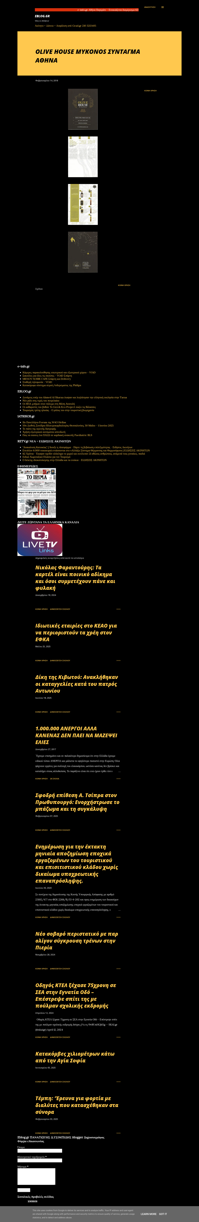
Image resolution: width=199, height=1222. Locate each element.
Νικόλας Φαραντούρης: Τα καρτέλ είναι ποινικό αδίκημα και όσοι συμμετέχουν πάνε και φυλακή (75, 577)
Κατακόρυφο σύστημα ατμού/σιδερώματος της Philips (52, 385)
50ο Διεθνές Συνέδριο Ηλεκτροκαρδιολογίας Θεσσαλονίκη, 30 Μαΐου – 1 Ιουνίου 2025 (68, 425)
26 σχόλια (54, 778)
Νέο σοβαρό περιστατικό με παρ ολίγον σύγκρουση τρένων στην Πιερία (76, 940)
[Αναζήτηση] (149, 7)
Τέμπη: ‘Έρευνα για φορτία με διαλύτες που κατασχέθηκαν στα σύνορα (76, 1105)
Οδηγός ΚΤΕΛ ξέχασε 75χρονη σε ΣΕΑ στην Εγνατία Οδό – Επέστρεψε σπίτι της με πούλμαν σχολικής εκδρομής (75, 995)
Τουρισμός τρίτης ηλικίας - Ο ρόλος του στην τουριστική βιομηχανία (58, 410)
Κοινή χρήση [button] (150, 90)
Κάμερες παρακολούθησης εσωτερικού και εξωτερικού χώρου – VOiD (59, 372)
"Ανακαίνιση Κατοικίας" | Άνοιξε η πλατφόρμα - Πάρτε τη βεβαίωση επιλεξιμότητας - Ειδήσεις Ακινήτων (77, 447)
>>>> (118, 609)
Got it (163, 1214)
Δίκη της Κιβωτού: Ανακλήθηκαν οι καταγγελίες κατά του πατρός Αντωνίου (76, 683)
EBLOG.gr (42, 16)
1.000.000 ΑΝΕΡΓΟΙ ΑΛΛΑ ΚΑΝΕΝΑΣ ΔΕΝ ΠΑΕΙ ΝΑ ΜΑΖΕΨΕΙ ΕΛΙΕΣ (76, 735)
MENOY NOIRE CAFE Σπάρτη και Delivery (47, 378)
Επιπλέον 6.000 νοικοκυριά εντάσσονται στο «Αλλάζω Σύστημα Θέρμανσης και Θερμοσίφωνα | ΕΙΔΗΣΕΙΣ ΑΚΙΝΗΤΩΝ (86, 450)
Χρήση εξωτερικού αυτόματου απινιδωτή (44, 431)
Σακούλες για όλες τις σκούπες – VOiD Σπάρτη (47, 375)
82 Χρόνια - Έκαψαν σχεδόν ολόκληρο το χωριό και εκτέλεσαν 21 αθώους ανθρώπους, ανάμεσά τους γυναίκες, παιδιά (84, 453)
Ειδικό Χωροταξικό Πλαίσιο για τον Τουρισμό (46, 456)
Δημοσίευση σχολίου (60, 609)
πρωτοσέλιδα (33, 519)
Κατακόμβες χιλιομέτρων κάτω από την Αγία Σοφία (75, 1057)
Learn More (149, 1214)
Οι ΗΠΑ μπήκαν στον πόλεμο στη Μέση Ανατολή (49, 403)
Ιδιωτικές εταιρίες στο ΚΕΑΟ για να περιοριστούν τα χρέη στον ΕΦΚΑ (76, 632)
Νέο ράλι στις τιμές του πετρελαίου (41, 400)
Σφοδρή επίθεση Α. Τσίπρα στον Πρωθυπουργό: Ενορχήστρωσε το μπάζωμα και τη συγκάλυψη (77, 802)
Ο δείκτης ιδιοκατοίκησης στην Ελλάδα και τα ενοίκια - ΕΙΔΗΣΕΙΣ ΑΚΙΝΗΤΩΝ (65, 460)
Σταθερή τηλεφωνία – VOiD (37, 382)
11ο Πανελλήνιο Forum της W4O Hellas (44, 422)
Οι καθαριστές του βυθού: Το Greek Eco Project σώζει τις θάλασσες (59, 407)
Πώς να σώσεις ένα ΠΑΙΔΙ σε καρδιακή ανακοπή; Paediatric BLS (57, 435)
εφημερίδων (42, 519)
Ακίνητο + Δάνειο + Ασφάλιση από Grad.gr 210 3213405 (65, 25)
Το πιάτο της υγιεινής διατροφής (39, 428)
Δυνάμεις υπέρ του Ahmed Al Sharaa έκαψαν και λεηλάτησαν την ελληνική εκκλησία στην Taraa (75, 397)
